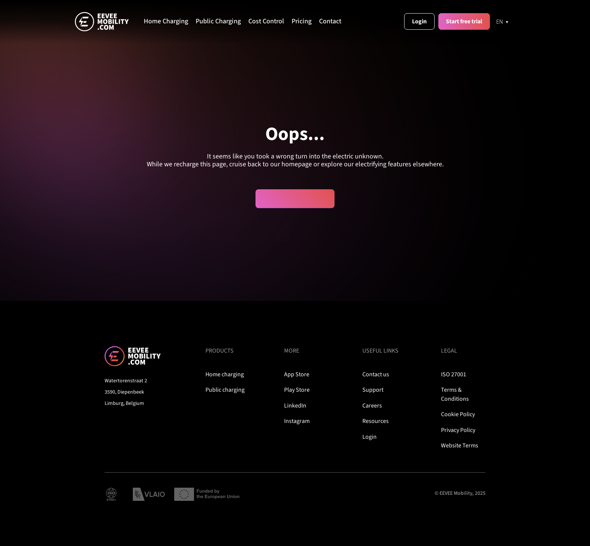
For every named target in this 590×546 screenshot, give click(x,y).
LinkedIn (295, 406)
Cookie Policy (458, 414)
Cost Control (266, 21)
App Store (296, 374)
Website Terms (459, 445)
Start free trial (464, 21)
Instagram (297, 421)
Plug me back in (295, 198)
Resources (375, 421)
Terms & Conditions (455, 394)
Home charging (224, 374)
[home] (109, 21)
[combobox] (502, 21)
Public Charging (218, 21)
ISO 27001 (453, 374)
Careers (372, 406)
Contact (330, 21)
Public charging (225, 390)
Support (372, 390)
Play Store (297, 390)
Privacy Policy (458, 430)
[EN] (502, 21)
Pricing (302, 21)
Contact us (375, 374)
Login (419, 21)
